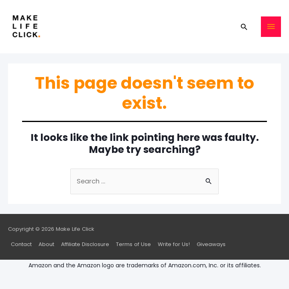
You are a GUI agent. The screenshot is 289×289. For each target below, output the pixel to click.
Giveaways (211, 244)
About (46, 244)
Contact (21, 244)
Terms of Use (133, 244)
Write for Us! (174, 244)
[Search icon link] (244, 26)
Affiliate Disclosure (85, 244)
